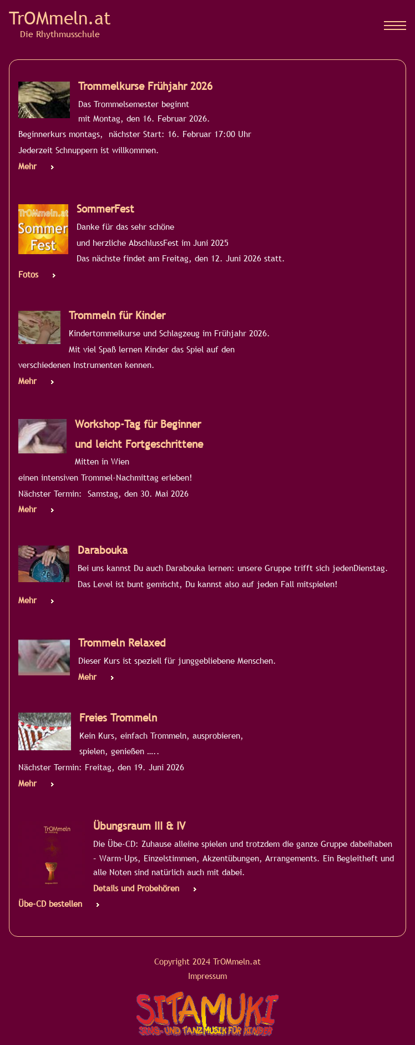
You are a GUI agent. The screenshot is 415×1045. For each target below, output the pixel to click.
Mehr (27, 165)
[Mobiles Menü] (395, 25)
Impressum (207, 975)
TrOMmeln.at (60, 18)
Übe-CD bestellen (50, 903)
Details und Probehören (136, 887)
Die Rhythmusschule (60, 34)
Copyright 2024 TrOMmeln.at (207, 961)
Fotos (28, 274)
